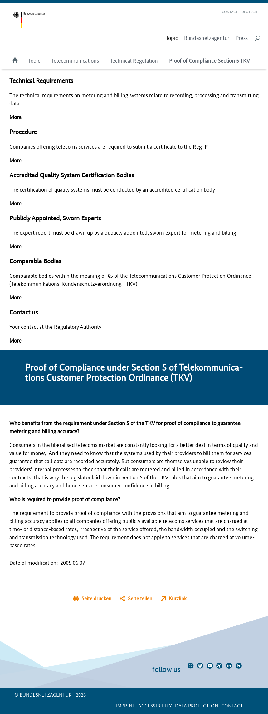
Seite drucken (96, 598)
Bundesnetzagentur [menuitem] (206, 37)
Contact (230, 11)
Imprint (125, 705)
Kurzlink (178, 598)
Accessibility (155, 705)
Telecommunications (75, 60)
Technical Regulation (134, 60)
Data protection (196, 705)
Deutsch (249, 11)
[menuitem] (172, 37)
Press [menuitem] (242, 37)
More (15, 116)
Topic (34, 60)
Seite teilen (140, 598)
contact (232, 705)
